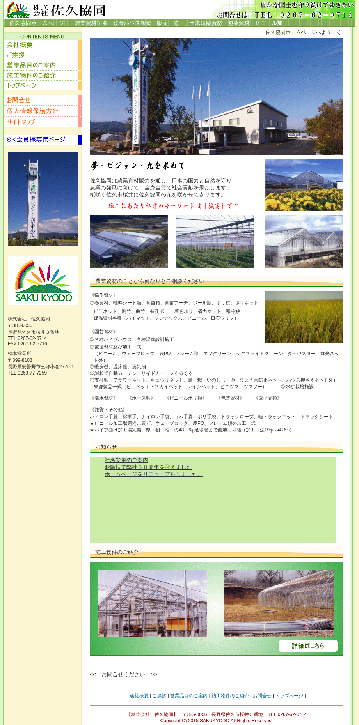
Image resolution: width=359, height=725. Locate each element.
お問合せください (123, 674)
